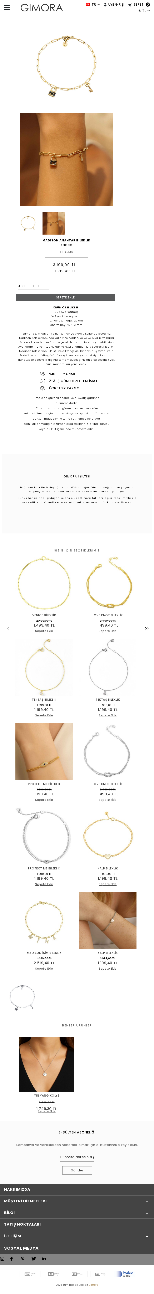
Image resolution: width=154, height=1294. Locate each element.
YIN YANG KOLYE (46, 1097)
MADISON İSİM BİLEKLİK (44, 954)
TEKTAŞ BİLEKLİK (44, 700)
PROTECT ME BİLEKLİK (44, 784)
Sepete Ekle (65, 297)
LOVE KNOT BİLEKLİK (108, 615)
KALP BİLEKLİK (108, 869)
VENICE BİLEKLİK (44, 615)
